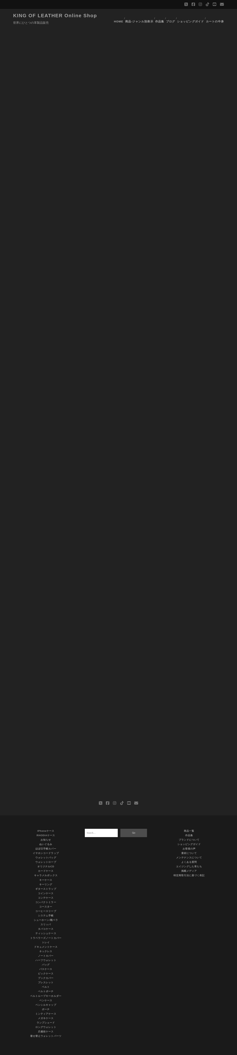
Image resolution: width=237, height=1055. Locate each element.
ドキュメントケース (45, 937)
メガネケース (46, 1009)
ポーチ (46, 1000)
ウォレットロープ (45, 852)
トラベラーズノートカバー (45, 928)
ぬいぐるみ (45, 835)
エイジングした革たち (189, 857)
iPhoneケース (45, 821)
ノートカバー (46, 946)
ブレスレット (46, 973)
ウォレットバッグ (45, 848)
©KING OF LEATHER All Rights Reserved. (118, 1050)
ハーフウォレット (45, 951)
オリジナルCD (45, 857)
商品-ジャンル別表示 (139, 15)
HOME (119, 15)
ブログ (172, 15)
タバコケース (46, 919)
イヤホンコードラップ (46, 843)
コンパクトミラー (45, 893)
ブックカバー (46, 969)
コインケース (46, 884)
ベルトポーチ (46, 982)
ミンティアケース (45, 1004)
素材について (189, 843)
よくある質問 (189, 852)
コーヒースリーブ (45, 901)
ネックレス (45, 942)
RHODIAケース (46, 826)
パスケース (45, 959)
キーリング (45, 875)
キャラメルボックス (45, 866)
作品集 (160, 15)
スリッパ (46, 915)
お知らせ (46, 830)
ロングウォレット (45, 1017)
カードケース (46, 861)
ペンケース (45, 991)
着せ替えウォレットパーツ (45, 1027)
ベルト (46, 977)
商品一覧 (189, 821)
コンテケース (46, 888)
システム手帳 (46, 906)
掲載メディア (189, 861)
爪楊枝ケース (46, 1022)
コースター (45, 897)
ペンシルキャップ (45, 995)
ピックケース (46, 964)
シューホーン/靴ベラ (46, 911)
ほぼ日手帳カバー (45, 839)
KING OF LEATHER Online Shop (55, 15)
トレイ (46, 933)
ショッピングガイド (192, 15)
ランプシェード (46, 1013)
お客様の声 (189, 839)
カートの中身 (216, 15)
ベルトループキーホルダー (45, 986)
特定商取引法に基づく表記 (189, 866)
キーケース (45, 870)
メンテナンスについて (189, 848)
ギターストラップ (45, 879)
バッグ (46, 955)
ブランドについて (189, 830)
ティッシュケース (45, 924)
